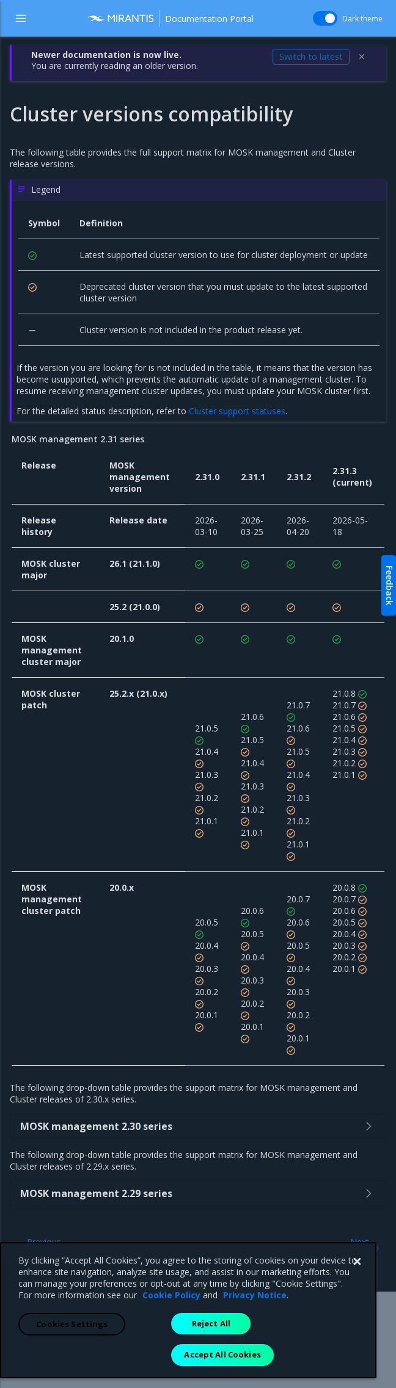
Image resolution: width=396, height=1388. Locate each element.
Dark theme (343, 18)
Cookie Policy (171, 1366)
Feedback (389, 585)
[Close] (356, 1333)
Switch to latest (311, 56)
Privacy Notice (255, 1366)
